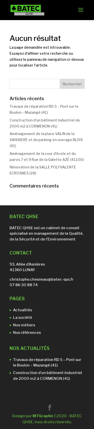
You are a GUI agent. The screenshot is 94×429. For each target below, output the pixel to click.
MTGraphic (43, 416)
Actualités (22, 310)
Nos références (27, 332)
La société (22, 317)
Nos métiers (24, 325)
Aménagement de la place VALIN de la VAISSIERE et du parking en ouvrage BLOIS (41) (46, 140)
